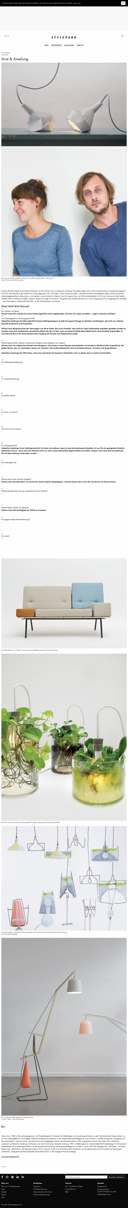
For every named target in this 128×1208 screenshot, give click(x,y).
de (5, 36)
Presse (3, 1195)
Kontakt (3, 1192)
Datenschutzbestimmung (41, 1195)
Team (3, 1189)
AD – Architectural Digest (74, 1186)
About (80, 45)
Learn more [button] (77, 3)
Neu (46, 45)
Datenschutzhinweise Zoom (42, 1192)
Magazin (69, 45)
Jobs (2, 1197)
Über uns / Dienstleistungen (10, 1186)
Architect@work (70, 1189)
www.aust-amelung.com (10, 1156)
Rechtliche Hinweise (40, 1189)
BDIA (67, 1192)
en (8, 36)
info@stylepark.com (104, 1194)
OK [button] (123, 3)
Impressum (37, 1186)
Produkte (56, 45)
